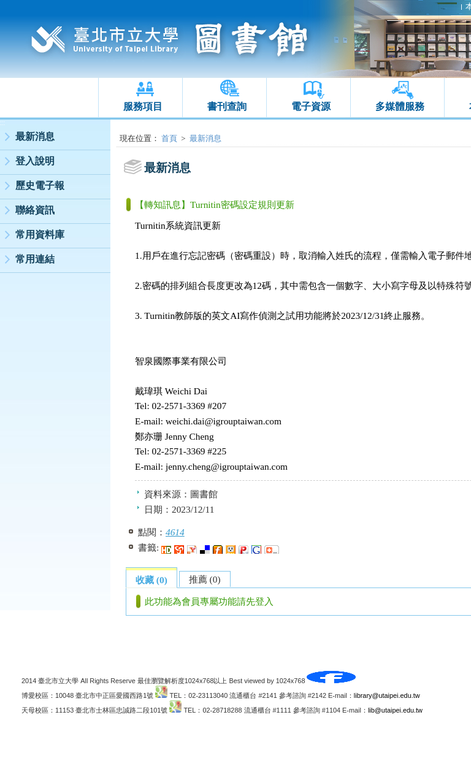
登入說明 (35, 161)
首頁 (169, 138)
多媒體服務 (399, 106)
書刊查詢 (227, 106)
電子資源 (311, 106)
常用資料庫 (39, 234)
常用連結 (35, 259)
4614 (175, 532)
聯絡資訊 (35, 210)
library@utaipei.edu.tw (387, 695)
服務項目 (143, 106)
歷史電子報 (39, 185)
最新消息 (35, 136)
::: (2, 123)
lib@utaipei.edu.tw (395, 710)
